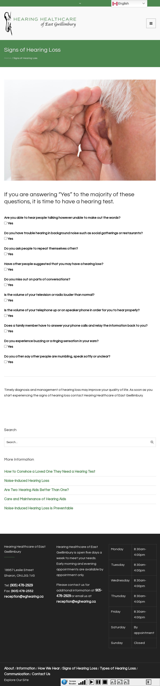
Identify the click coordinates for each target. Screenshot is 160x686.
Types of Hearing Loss (118, 668)
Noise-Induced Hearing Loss (26, 481)
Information (25, 668)
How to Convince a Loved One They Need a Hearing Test (49, 472)
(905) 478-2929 (21, 585)
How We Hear (49, 668)
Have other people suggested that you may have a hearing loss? (53, 264)
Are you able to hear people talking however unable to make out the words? (62, 217)
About (9, 668)
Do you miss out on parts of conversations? (37, 279)
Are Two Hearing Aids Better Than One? (36, 490)
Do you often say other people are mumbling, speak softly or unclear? (57, 356)
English (120, 3)
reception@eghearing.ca (76, 602)
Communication (16, 674)
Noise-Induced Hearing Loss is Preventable (38, 508)
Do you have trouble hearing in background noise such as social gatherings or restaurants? (73, 233)
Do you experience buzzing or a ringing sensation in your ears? (51, 341)
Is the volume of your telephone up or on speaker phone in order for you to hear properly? (72, 310)
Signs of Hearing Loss (79, 668)
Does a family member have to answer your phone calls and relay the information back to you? (76, 325)
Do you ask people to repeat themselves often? (41, 248)
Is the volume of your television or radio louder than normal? (49, 294)
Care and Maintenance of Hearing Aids (35, 499)
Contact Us (41, 674)
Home (7, 58)
